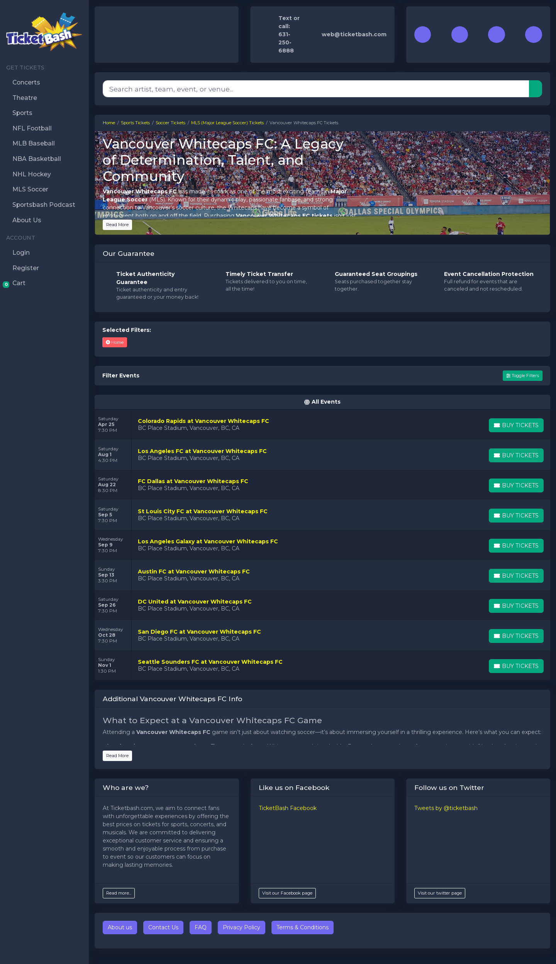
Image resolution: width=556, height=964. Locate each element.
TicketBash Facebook (288, 808)
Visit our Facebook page (287, 893)
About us (120, 927)
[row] (322, 424)
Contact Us (163, 927)
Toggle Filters (522, 375)
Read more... (118, 893)
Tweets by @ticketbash (446, 808)
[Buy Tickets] (516, 425)
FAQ (201, 927)
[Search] (316, 88)
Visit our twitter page (440, 893)
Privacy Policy (241, 927)
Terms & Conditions (302, 927)
